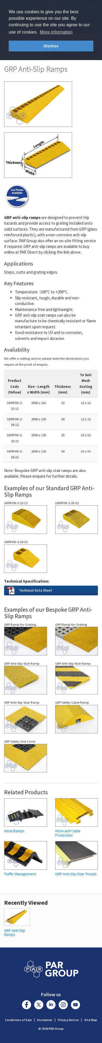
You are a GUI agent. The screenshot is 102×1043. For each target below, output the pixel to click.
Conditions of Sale (18, 1020)
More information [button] (56, 32)
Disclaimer (44, 1020)
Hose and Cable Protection (68, 833)
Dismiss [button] (51, 46)
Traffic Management (20, 874)
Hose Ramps (14, 831)
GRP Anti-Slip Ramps (14, 932)
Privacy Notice (68, 1020)
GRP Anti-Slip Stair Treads (76, 874)
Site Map (90, 1020)
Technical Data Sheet (35, 590)
